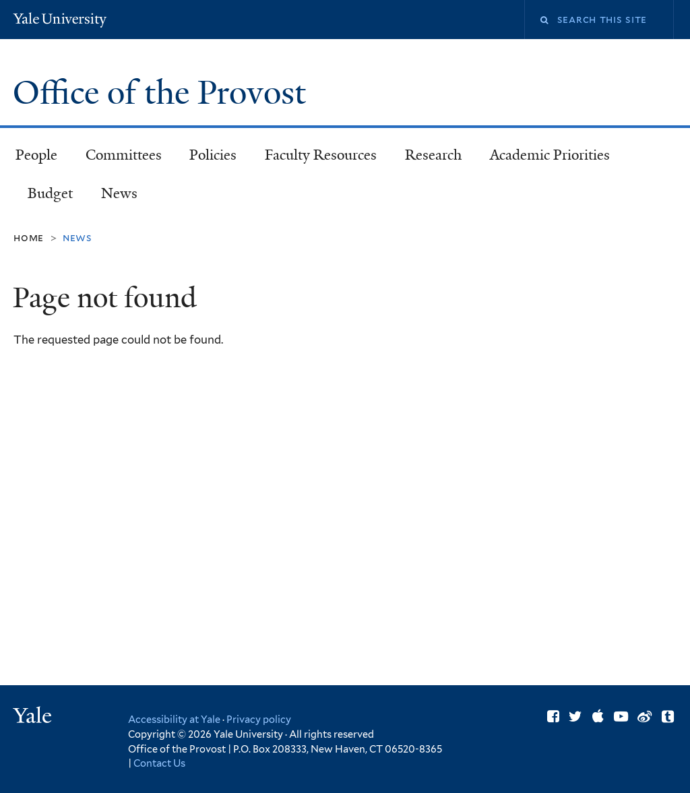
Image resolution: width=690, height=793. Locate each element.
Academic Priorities (550, 155)
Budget (50, 193)
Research (433, 155)
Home (28, 237)
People (36, 155)
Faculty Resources (321, 155)
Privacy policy (258, 719)
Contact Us (159, 763)
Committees (124, 155)
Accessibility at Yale (174, 719)
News (119, 193)
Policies (213, 155)
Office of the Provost (163, 93)
